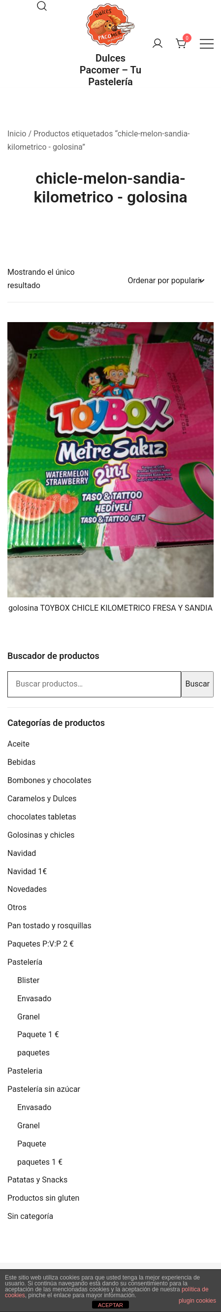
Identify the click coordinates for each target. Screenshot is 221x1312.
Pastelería (24, 962)
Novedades (27, 889)
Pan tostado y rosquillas (49, 925)
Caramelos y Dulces (42, 798)
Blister (28, 980)
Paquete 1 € (38, 1034)
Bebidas (21, 762)
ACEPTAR (110, 1305)
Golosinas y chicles (41, 835)
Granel (28, 1016)
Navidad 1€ (27, 871)
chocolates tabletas (41, 816)
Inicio (16, 133)
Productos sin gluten (43, 1198)
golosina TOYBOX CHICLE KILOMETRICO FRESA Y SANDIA (110, 608)
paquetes (33, 1052)
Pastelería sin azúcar (43, 1089)
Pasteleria (24, 1071)
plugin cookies (197, 1300)
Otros (17, 907)
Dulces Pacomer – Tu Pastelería (110, 70)
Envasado (34, 998)
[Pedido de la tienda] (166, 281)
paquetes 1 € (40, 1162)
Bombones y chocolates (49, 780)
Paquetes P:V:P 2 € (40, 944)
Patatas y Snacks (37, 1179)
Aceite (18, 744)
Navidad (21, 853)
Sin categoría (30, 1216)
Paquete (31, 1143)
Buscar (197, 684)
